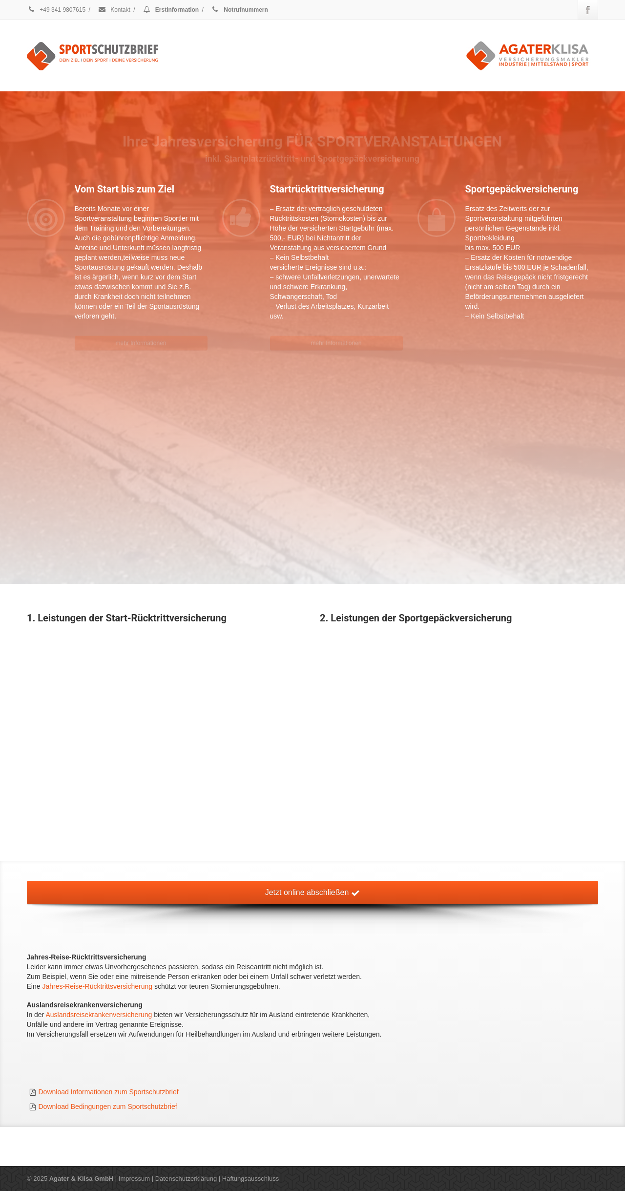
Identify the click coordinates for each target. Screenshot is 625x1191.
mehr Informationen (140, 337)
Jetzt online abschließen (312, 892)
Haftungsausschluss (250, 1178)
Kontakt (114, 9)
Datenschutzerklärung (186, 1178)
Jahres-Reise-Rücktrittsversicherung (97, 986)
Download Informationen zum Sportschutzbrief (109, 1092)
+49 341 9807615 (56, 9)
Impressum (134, 1178)
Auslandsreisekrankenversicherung (98, 1015)
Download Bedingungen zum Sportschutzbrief (108, 1106)
